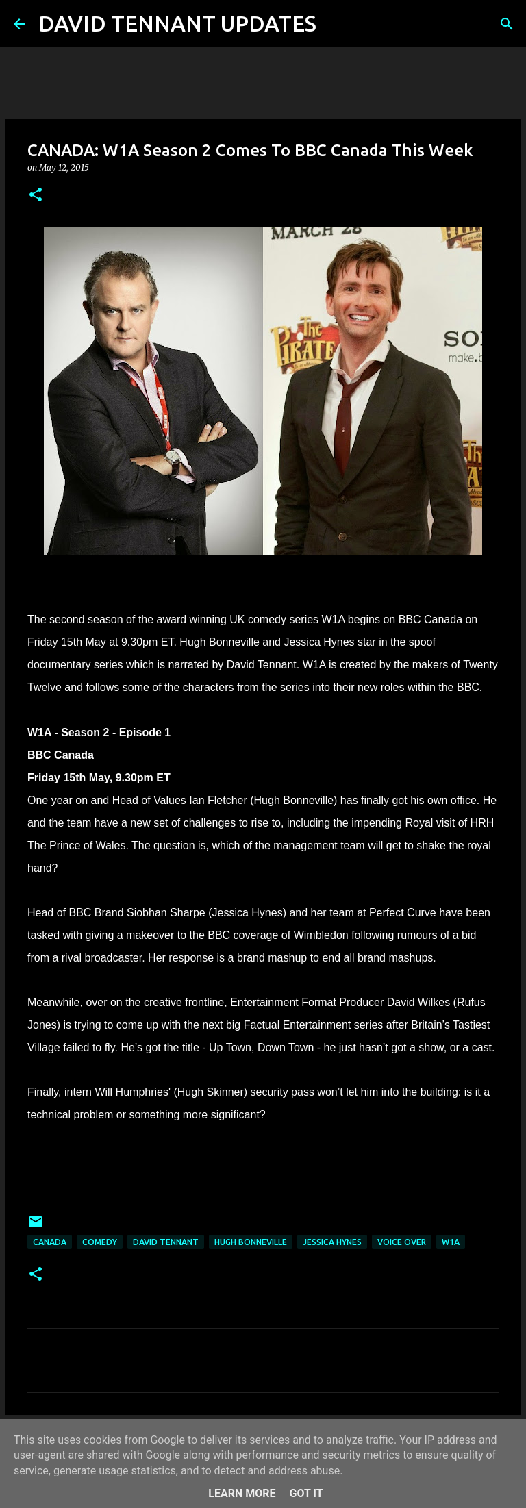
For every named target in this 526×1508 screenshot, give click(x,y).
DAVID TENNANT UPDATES (177, 23)
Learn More (241, 1493)
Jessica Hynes (332, 1241)
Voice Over (401, 1241)
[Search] (335, 24)
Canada (49, 1241)
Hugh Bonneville (250, 1241)
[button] (35, 195)
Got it (306, 1493)
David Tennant (166, 1241)
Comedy (99, 1241)
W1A (451, 1241)
